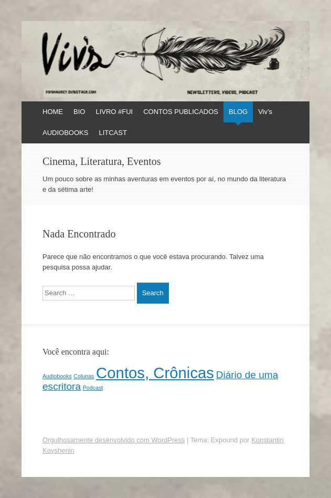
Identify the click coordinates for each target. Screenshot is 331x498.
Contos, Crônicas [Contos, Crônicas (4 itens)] (155, 372)
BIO (79, 112)
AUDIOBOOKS (65, 133)
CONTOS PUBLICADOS (180, 112)
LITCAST (112, 133)
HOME (52, 112)
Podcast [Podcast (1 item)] (93, 388)
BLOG (238, 112)
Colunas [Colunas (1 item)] (83, 376)
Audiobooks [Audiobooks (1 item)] (57, 376)
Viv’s (265, 112)
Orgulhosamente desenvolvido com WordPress (113, 440)
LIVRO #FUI (114, 112)
